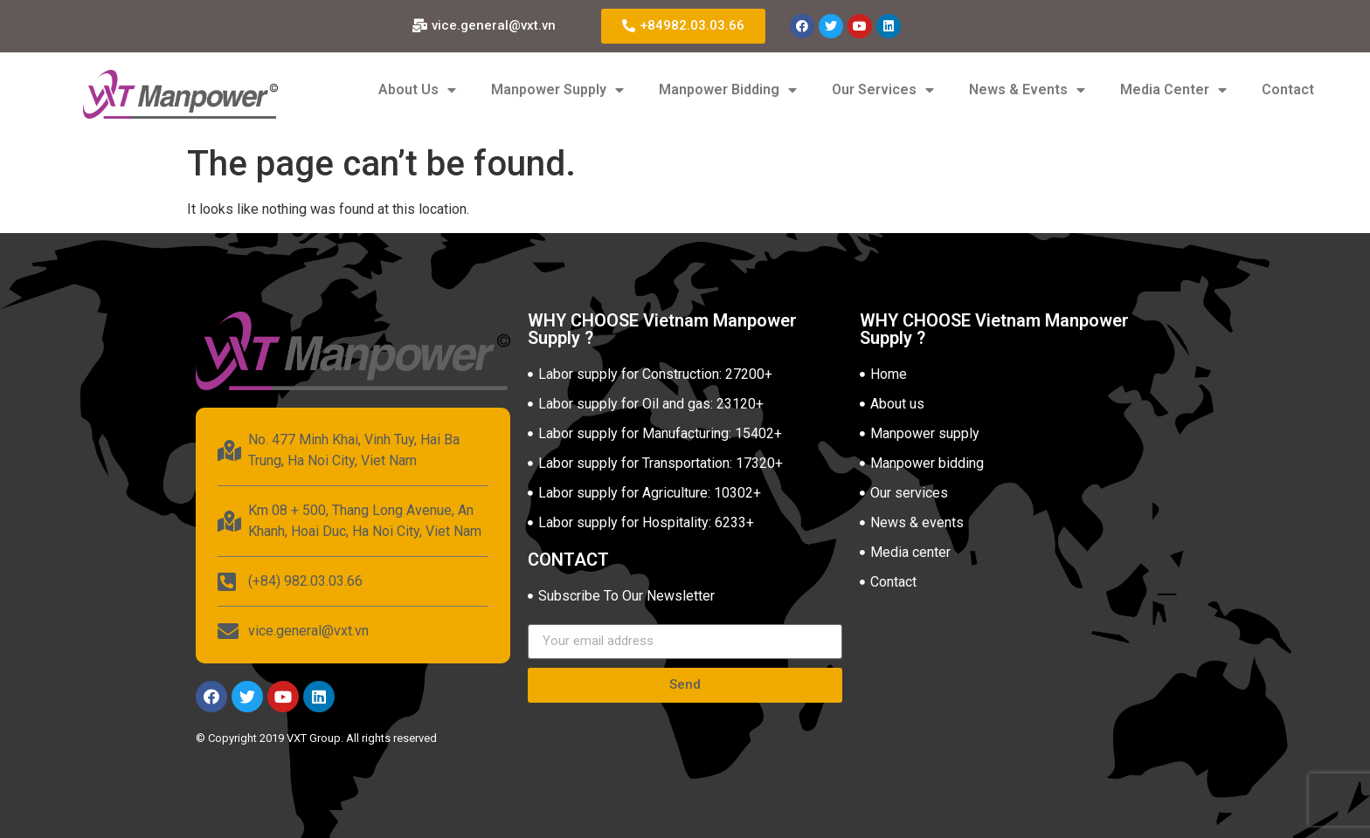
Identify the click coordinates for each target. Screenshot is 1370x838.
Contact (1288, 89)
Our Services (883, 90)
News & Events (1027, 90)
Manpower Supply (557, 90)
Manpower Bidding (728, 90)
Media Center (1173, 90)
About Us (417, 90)
